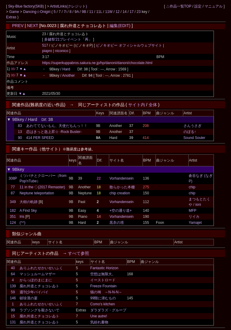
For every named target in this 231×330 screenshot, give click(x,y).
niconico (61, 51)
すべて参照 (78, 253)
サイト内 (136, 104)
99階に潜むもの (103, 298)
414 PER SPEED (40, 138)
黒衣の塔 (116, 223)
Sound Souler (194, 138)
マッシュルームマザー (38, 274)
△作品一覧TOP (178, 6)
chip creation (119, 193)
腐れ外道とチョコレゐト (39, 286)
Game (14, 12)
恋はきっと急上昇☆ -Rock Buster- (54, 132)
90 (20, 138)
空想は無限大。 (103, 274)
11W (108, 12)
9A (77, 12)
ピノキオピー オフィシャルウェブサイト (129, 45)
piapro (47, 51)
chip (192, 187)
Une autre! (98, 316)
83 (20, 126)
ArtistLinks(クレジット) (68, 6)
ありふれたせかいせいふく (41, 268)
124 (13, 223)
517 (45, 45)
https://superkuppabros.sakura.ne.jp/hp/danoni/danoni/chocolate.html (97, 63)
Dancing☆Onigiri (37, 12)
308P (13, 178)
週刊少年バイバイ (34, 292)
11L (99, 12)
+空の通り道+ (120, 210)
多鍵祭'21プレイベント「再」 (68, 39)
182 (13, 210)
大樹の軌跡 (29, 202)
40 (13, 268)
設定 (198, 6)
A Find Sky (28, 210)
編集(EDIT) (119, 25)
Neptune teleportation (37, 193)
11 (91, 12)
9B (84, 12)
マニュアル (214, 6)
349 (13, 202)
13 (20, 132)
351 (13, 216)
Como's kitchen (102, 304)
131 (13, 322)
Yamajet (195, 223)
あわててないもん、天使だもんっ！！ (57, 126)
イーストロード (103, 280)
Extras (11, 17)
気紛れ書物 (99, 322)
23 (138, 12)
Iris (22, 216)
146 (13, 298)
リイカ (194, 216)
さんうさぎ (192, 126)
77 (13, 187)
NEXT (32, 25)
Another (68, 75)
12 (117, 12)
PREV (17, 25)
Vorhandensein (121, 178)
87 (13, 193)
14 (125, 12)
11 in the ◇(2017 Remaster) (42, 187)
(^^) (22, 223)
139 (13, 286)
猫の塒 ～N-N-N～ (106, 292)
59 (13, 292)
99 (13, 310)
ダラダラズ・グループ (108, 310)
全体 (153, 104)
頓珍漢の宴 (29, 298)
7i (65, 12)
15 (13, 316)
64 (13, 274)
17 (132, 12)
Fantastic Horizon (104, 268)
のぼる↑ (189, 132)
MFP (192, 210)
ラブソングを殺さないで (39, 310)
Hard (66, 69)
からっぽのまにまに (36, 280)
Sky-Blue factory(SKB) (26, 6)
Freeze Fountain (103, 286)
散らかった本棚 (122, 187)
